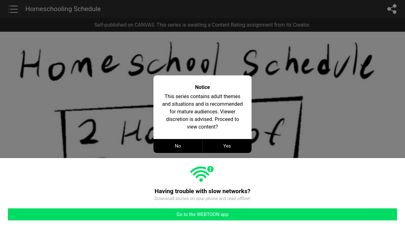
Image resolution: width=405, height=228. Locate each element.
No (178, 146)
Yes (227, 146)
